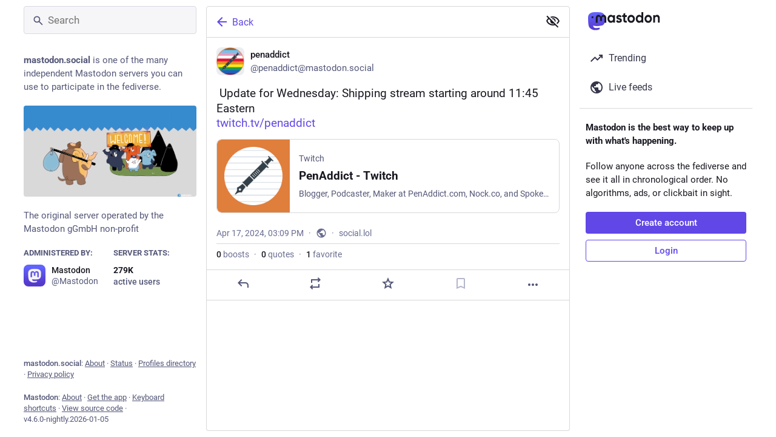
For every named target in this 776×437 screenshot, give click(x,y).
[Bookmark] (460, 283)
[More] (533, 284)
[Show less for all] (553, 21)
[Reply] (243, 283)
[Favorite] (388, 283)
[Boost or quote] (315, 283)
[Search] (110, 20)
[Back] (372, 22)
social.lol (355, 233)
